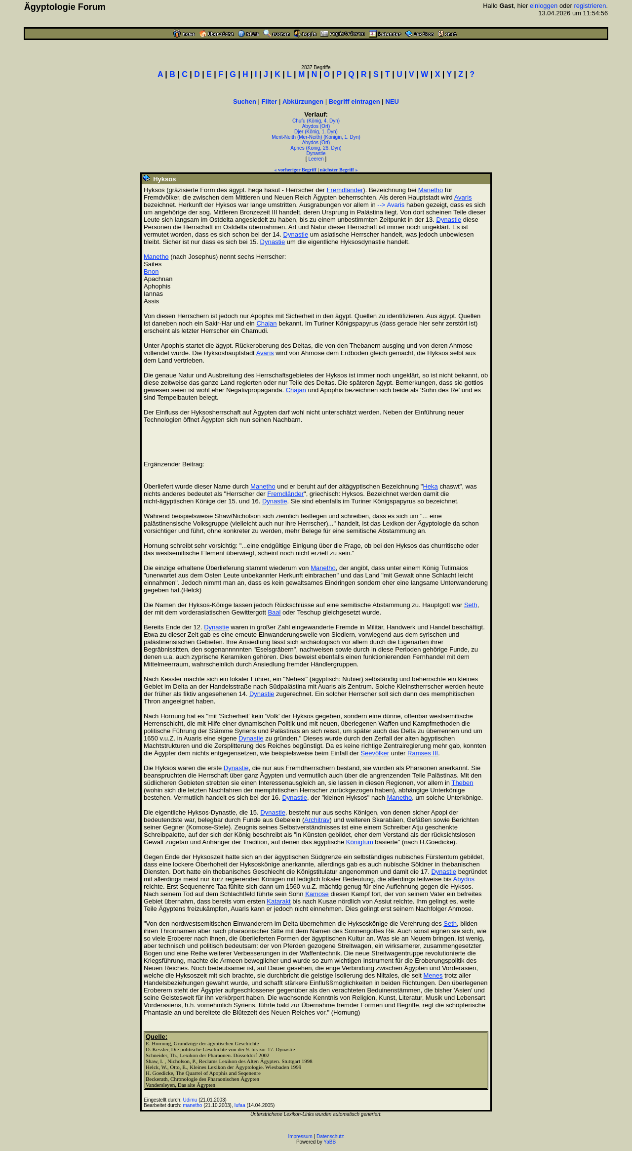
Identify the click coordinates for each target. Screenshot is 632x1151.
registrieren (590, 5)
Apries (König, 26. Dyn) (315, 148)
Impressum (300, 1136)
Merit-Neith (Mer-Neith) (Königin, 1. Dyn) (316, 137)
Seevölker (374, 753)
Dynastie (316, 153)
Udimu (190, 1100)
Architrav (316, 819)
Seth (470, 605)
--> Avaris (390, 204)
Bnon (151, 271)
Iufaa (239, 1105)
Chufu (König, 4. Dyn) (316, 120)
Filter (269, 101)
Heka (430, 486)
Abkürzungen (302, 101)
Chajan (266, 323)
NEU (392, 101)
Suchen (244, 101)
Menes (432, 975)
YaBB (329, 1142)
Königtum (359, 842)
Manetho (430, 190)
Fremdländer (345, 190)
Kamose (317, 894)
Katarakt (278, 901)
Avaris (463, 197)
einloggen (543, 5)
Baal (274, 612)
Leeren (315, 159)
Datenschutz (330, 1136)
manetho (192, 1105)
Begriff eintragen (354, 101)
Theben (462, 782)
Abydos (463, 879)
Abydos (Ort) (316, 126)
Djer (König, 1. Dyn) (316, 131)
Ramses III (422, 753)
